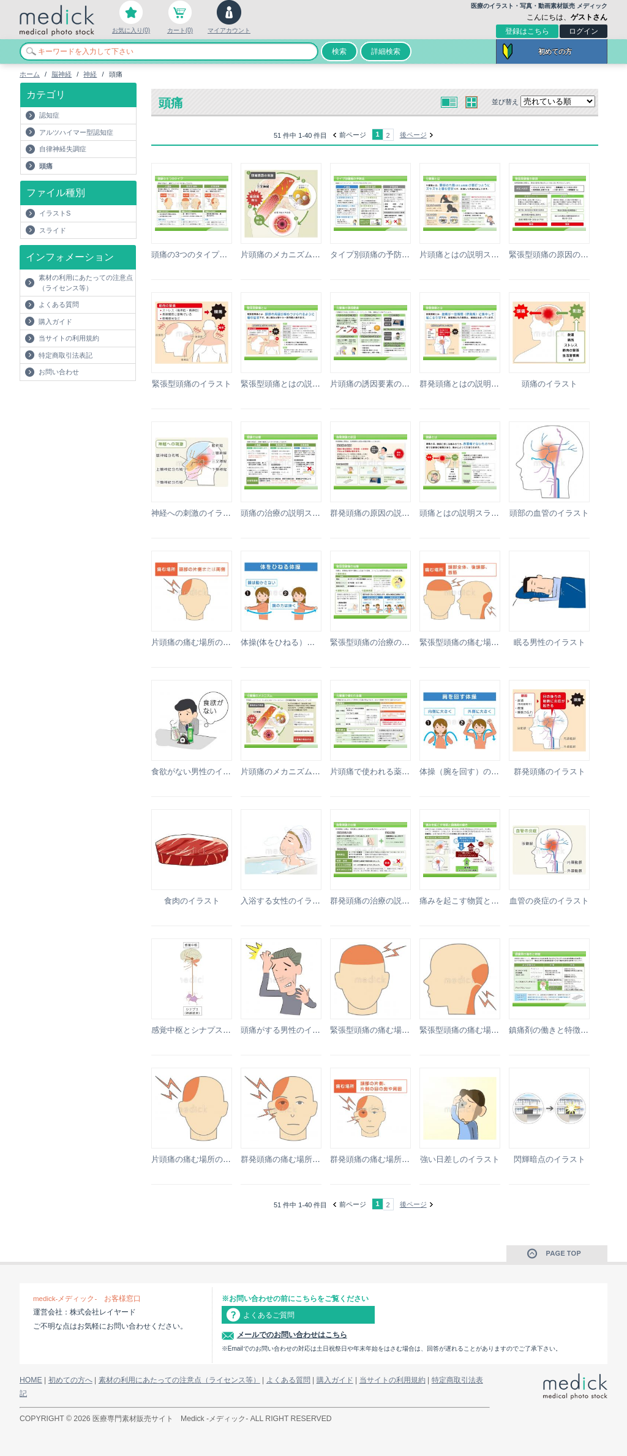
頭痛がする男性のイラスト (288, 1030)
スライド (52, 230)
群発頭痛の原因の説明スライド (385, 513)
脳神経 (61, 74)
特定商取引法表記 (65, 355)
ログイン (583, 31)
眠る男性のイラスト (549, 642)
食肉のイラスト (192, 900)
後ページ (413, 134)
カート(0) (180, 30)
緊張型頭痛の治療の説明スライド (389, 642)
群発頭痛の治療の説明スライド (385, 900)
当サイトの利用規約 (69, 338)
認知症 (49, 115)
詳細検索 (385, 51)
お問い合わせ (59, 371)
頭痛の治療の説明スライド (288, 513)
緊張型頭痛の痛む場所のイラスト (479, 642)
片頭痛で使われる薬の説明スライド (393, 771)
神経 (90, 74)
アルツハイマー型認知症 (76, 132)
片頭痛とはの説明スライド (467, 254)
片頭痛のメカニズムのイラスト (296, 254)
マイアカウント (229, 30)
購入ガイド (55, 321)
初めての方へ (70, 1380)
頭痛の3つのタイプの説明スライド (213, 254)
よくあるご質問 (269, 1315)
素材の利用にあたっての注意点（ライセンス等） (86, 283)
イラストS (54, 213)
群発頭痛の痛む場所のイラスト (296, 1159)
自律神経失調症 (62, 149)
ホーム (30, 74)
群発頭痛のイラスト (549, 771)
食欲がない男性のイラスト (199, 771)
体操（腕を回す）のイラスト (471, 771)
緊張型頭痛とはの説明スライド (296, 383)
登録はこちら (527, 31)
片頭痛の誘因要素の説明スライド (389, 383)
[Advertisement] (91, 405)
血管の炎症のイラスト (549, 900)
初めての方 (555, 51)
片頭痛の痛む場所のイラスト (203, 642)
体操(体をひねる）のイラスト (294, 642)
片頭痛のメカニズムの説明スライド (304, 771)
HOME (31, 1380)
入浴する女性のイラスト (284, 900)
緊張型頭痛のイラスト (191, 383)
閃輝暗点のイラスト (549, 1159)
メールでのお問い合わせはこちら (292, 1334)
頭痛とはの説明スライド (463, 513)
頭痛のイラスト (549, 383)
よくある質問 (59, 304)
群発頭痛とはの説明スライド (471, 383)
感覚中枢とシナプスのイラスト (207, 1030)
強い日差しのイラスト (460, 1159)
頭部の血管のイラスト (549, 513)
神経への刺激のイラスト (195, 513)
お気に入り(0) (131, 30)
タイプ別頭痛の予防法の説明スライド (397, 254)
